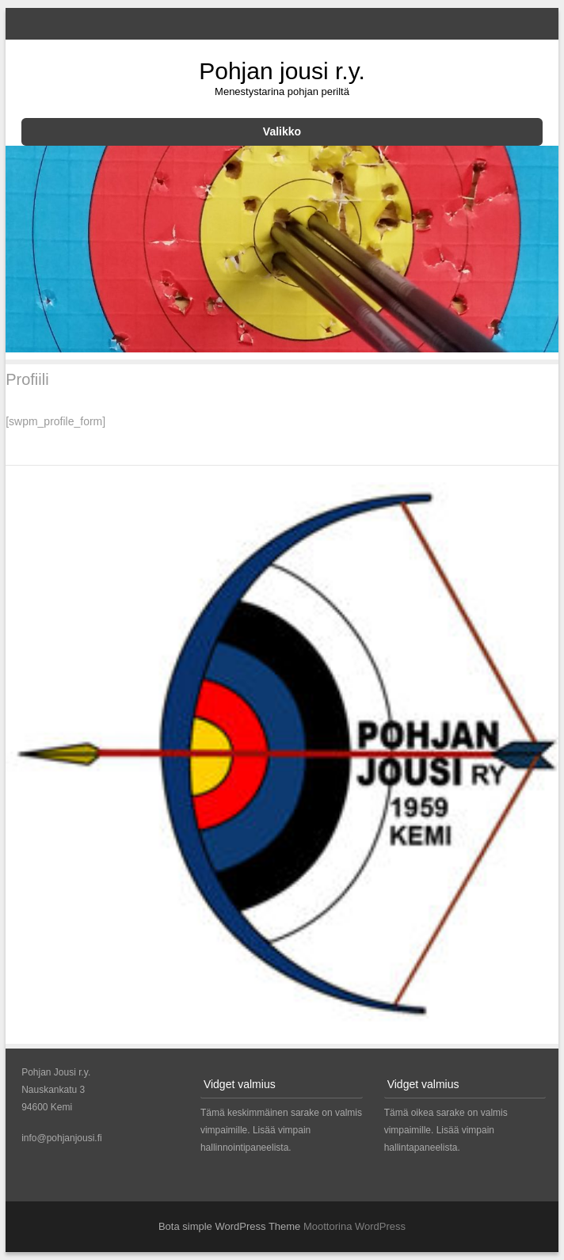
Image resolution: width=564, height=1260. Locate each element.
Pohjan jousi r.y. (282, 71)
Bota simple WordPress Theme (229, 1226)
